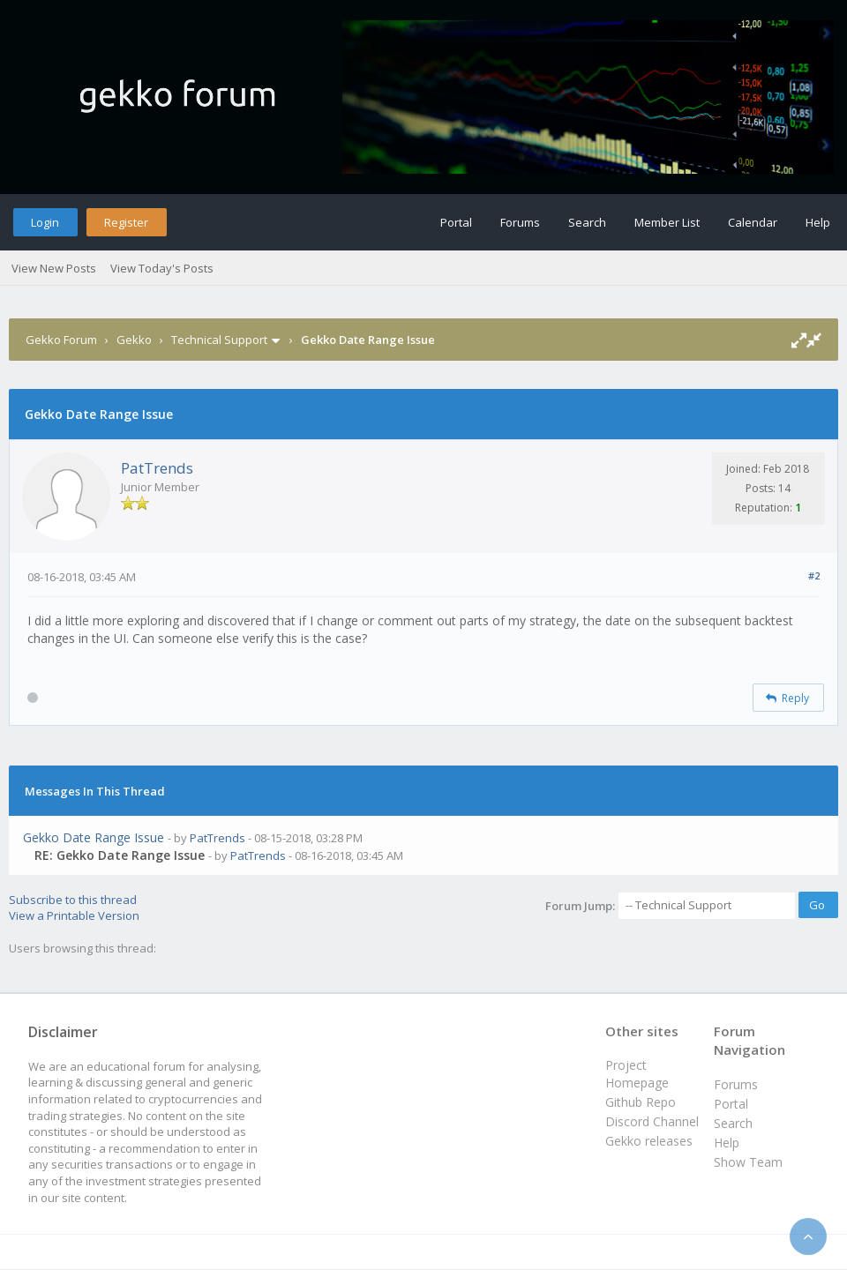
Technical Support (219, 339)
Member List (667, 222)
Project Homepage (637, 1074)
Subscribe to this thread (73, 900)
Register (126, 222)
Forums (520, 222)
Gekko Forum (61, 339)
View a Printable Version (74, 915)
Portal (456, 222)
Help (818, 222)
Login (45, 222)
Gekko (134, 339)
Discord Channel (652, 1121)
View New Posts (53, 268)
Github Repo (640, 1102)
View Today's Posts (162, 268)
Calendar (752, 222)
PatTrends (157, 468)
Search (587, 222)
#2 (814, 575)
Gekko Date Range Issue (93, 837)
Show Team (748, 1162)
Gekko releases (649, 1140)
